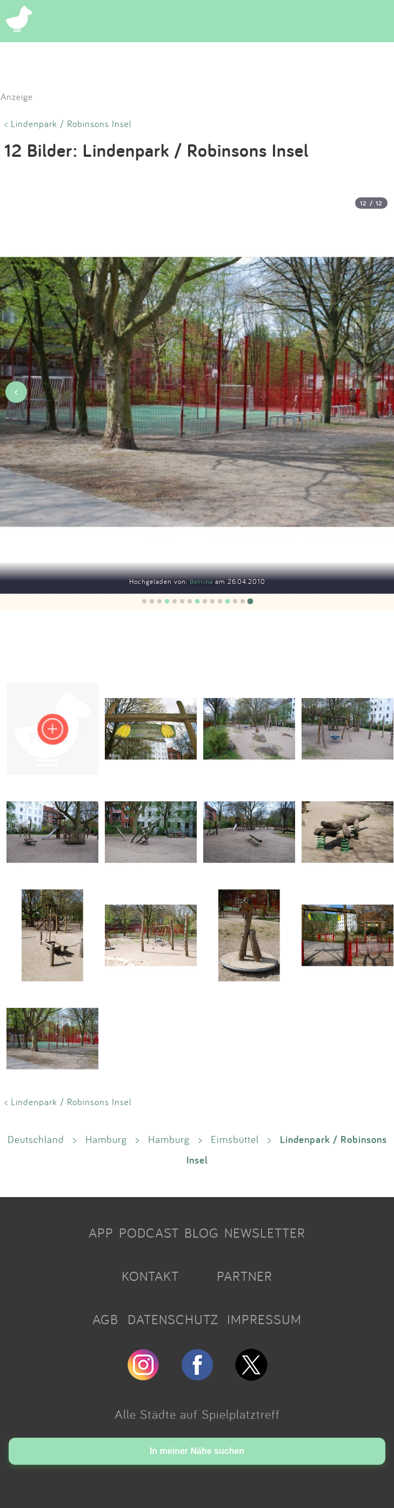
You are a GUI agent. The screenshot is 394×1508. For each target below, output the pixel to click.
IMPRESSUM (264, 1319)
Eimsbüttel (235, 1139)
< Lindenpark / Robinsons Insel (68, 123)
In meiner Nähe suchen (197, 1451)
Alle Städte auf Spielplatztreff (197, 1414)
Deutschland (36, 1139)
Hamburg (106, 1139)
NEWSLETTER (264, 1232)
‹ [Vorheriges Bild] (16, 391)
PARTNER (244, 1276)
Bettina (202, 581)
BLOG (201, 1232)
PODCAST (149, 1232)
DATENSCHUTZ (173, 1319)
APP (101, 1232)
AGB (105, 1319)
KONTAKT (150, 1276)
